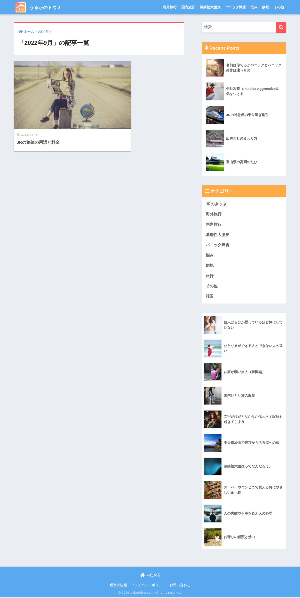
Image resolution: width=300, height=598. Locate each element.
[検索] (281, 27)
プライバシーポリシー (148, 586)
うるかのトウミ (42, 7)
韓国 (210, 297)
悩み (254, 7)
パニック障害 (235, 7)
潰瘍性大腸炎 (210, 7)
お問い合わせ (180, 586)
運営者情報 (118, 586)
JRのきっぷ (216, 204)
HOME (150, 576)
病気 (265, 7)
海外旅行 (170, 7)
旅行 (210, 276)
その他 (279, 7)
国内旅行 (188, 7)
